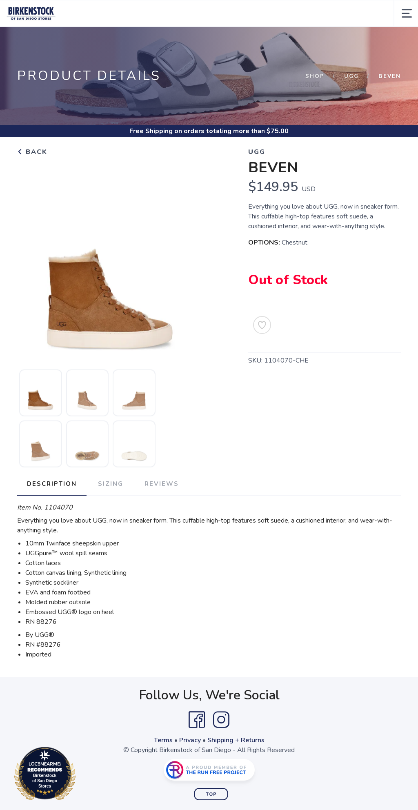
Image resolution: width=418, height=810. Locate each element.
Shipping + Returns (236, 740)
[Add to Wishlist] (262, 325)
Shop (315, 76)
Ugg (351, 76)
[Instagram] (221, 720)
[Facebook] (197, 720)
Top (211, 794)
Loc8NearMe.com (81, 775)
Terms (163, 740)
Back (32, 151)
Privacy (190, 740)
